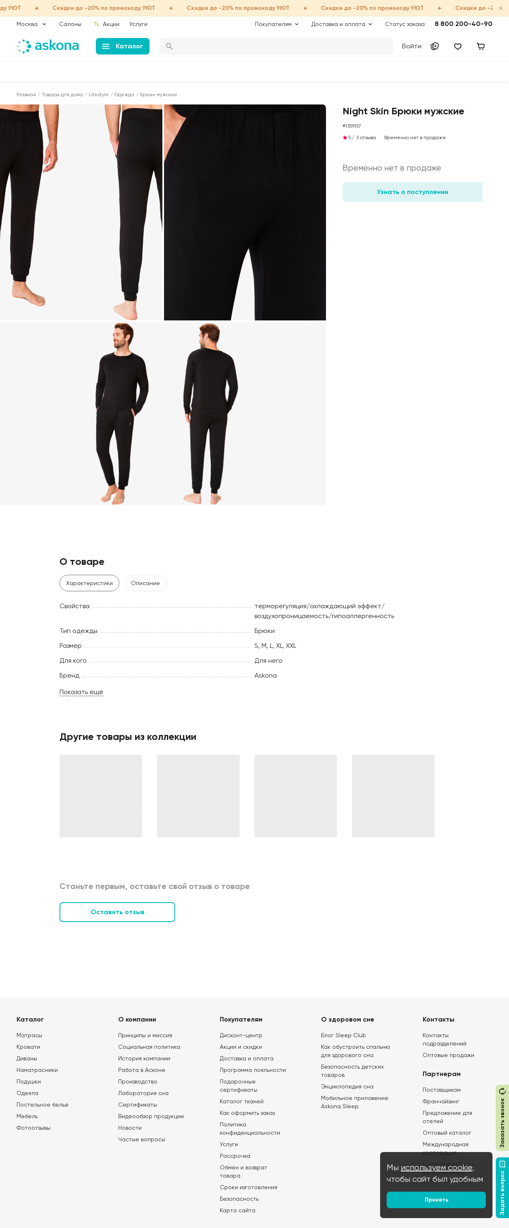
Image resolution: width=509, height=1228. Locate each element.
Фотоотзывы (33, 1127)
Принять (436, 1199)
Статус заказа (405, 24)
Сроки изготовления (248, 1187)
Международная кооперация (446, 1148)
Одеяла (27, 1093)
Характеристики (89, 583)
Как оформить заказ (247, 1112)
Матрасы (29, 1035)
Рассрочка (235, 1155)
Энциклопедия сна (347, 1086)
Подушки (29, 1081)
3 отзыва (366, 137)
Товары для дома (62, 94)
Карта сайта (237, 1210)
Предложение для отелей (447, 1116)
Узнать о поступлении (412, 192)
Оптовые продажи (448, 1055)
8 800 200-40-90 (463, 24)
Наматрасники (37, 1070)
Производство (137, 1081)
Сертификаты (137, 1104)
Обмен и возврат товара (243, 1171)
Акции (106, 24)
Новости (130, 1127)
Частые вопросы (141, 1139)
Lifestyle (99, 94)
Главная (26, 94)
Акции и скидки (241, 1046)
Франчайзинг (441, 1101)
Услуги (138, 24)
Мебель (27, 1116)
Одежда (124, 94)
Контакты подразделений (444, 1039)
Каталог (122, 46)
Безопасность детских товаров (352, 1070)
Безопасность (239, 1198)
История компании (144, 1058)
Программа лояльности (253, 1070)
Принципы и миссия (145, 1035)
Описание (145, 583)
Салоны (70, 24)
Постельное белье (43, 1104)
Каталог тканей (242, 1101)
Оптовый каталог (447, 1132)
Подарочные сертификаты (238, 1085)
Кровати (28, 1046)
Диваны (27, 1058)
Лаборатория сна (143, 1093)
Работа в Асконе (141, 1070)
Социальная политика (149, 1046)
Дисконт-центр (241, 1035)
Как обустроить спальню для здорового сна (355, 1050)
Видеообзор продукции (151, 1116)
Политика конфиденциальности (250, 1128)
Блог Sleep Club (343, 1035)
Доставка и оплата (247, 1058)
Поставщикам (442, 1089)
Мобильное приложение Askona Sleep (354, 1102)
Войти (411, 46)
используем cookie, (437, 1167)
